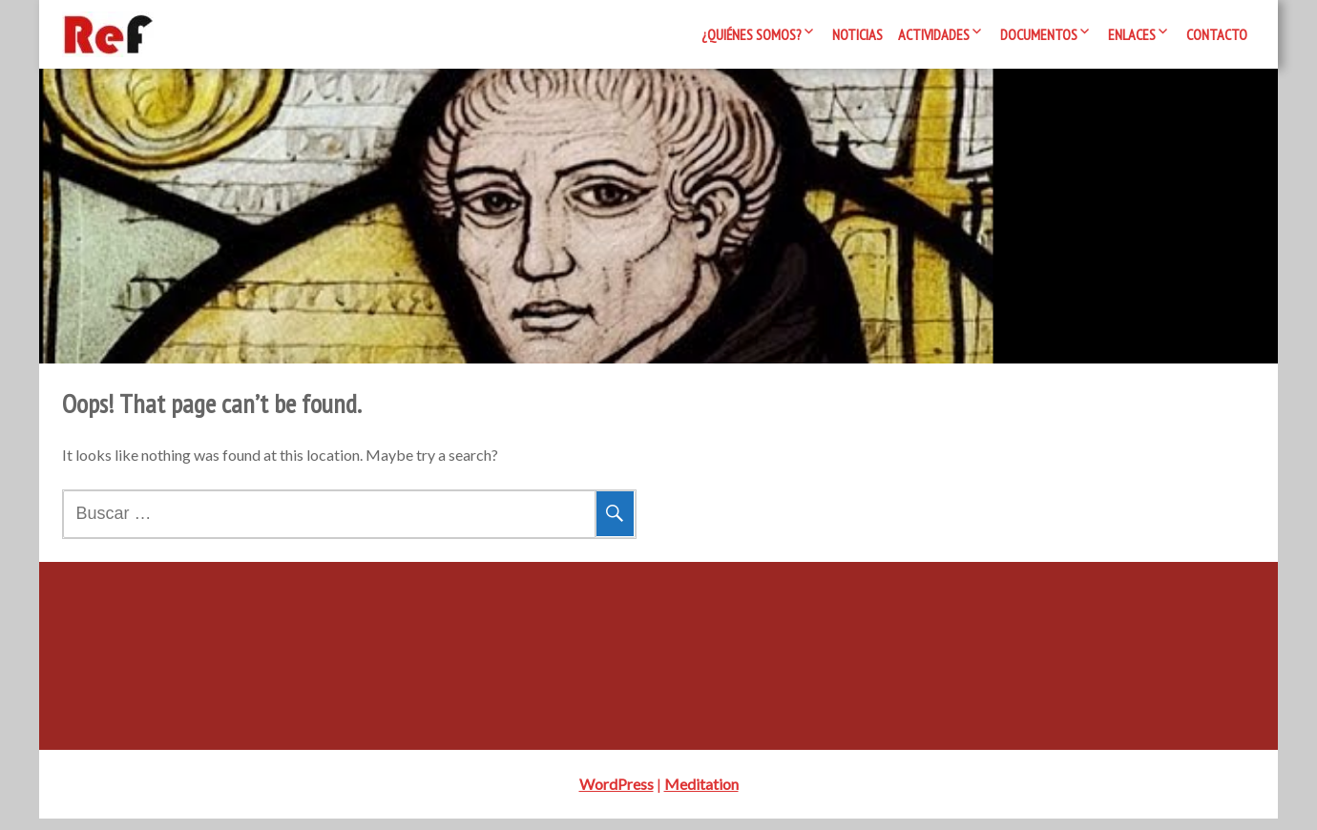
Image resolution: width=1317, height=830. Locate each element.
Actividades (934, 34)
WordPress (616, 795)
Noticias (857, 34)
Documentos (1038, 34)
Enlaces (1132, 34)
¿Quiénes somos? (751, 34)
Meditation (701, 795)
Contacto (1216, 34)
